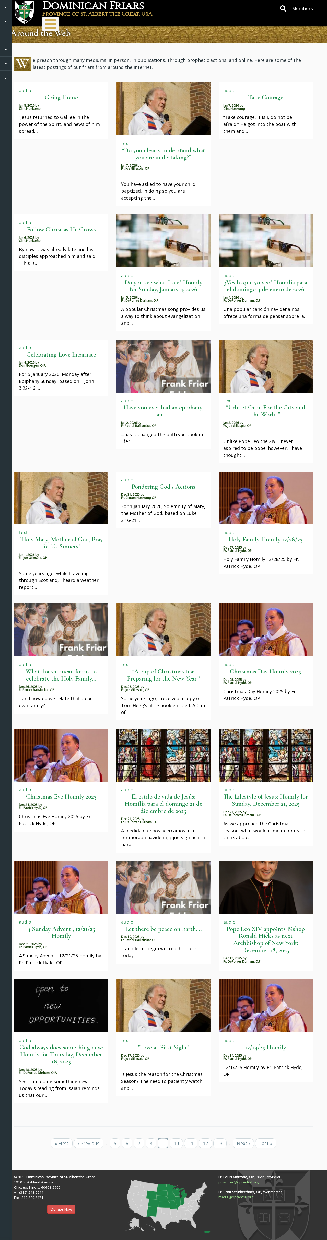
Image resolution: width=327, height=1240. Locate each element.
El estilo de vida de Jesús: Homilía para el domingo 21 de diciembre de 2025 (163, 803)
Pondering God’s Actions (163, 486)
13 (222, 1143)
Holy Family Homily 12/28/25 (265, 539)
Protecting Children (263, 21)
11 (192, 1143)
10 (178, 1143)
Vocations (137, 21)
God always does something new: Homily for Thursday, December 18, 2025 (61, 1054)
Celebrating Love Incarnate (61, 354)
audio (25, 90)
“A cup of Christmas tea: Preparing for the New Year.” (163, 674)
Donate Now (61, 1209)
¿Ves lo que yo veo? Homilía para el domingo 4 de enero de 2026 (265, 285)
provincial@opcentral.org (238, 1182)
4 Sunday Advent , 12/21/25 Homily (61, 932)
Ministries (96, 21)
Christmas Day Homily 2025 (265, 671)
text (125, 143)
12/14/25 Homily (265, 1047)
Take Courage (265, 97)
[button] (163, 1204)
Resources (211, 21)
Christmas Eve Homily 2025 (61, 796)
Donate (172, 21)
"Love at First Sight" (163, 1047)
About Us (54, 21)
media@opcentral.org (235, 1197)
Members (302, 8)
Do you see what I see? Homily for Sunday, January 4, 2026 (163, 285)
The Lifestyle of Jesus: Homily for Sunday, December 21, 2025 (265, 800)
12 (207, 1143)
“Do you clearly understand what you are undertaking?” (163, 153)
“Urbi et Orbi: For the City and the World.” (265, 411)
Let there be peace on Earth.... (163, 929)
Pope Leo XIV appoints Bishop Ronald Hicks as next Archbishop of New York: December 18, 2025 (266, 939)
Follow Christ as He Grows (61, 229)
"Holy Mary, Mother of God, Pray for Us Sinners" (61, 542)
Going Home (61, 97)
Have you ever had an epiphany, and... (163, 411)
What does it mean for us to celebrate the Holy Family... (61, 674)
